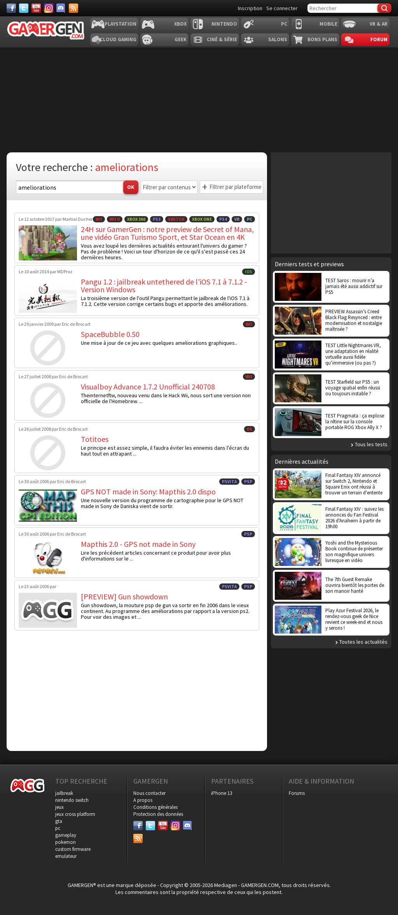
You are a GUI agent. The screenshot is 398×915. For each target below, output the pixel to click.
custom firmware (73, 849)
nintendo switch (72, 800)
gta (58, 821)
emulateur (66, 856)
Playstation (120, 24)
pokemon (65, 842)
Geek (181, 39)
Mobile (328, 24)
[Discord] (61, 8)
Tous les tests (371, 444)
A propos (142, 800)
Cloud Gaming (118, 39)
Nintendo (224, 24)
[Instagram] (48, 8)
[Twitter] (23, 8)
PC (284, 24)
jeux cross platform (75, 814)
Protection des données (158, 814)
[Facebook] (11, 8)
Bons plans (322, 39)
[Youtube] (36, 8)
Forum (379, 39)
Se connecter (282, 8)
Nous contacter (149, 793)
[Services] (73, 8)
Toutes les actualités (363, 641)
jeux (59, 807)
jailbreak (64, 793)
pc (57, 828)
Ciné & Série (222, 39)
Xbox (180, 24)
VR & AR (379, 24)
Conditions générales (155, 807)
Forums (297, 793)
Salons (277, 39)
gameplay (65, 835)
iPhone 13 (221, 793)
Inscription (250, 8)
